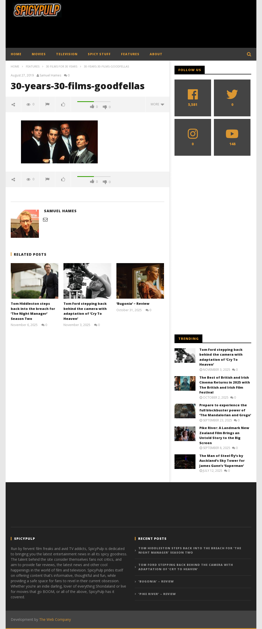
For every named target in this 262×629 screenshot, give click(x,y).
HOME (16, 54)
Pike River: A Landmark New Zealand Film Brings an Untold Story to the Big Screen (224, 435)
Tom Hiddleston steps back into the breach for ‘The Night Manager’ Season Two (33, 311)
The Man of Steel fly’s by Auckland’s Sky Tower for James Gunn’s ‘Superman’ (222, 460)
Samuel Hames (50, 75)
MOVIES (39, 54)
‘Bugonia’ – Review (132, 303)
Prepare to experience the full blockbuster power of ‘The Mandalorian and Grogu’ (225, 410)
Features (32, 66)
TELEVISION (67, 54)
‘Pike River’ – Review (157, 594)
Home (15, 66)
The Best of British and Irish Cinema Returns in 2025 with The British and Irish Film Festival (224, 385)
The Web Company (55, 619)
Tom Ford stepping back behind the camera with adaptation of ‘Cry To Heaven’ (85, 311)
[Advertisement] (131, 34)
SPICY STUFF (99, 54)
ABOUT (156, 54)
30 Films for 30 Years (61, 66)
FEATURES (130, 54)
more (157, 104)
